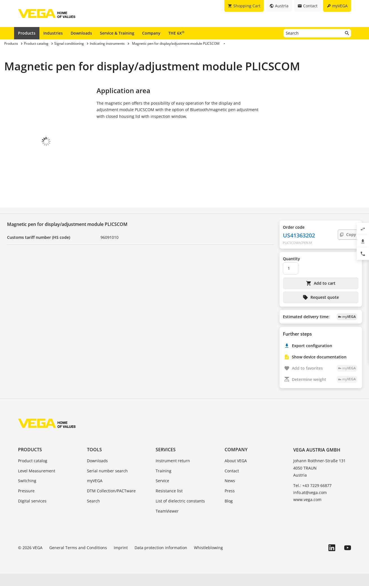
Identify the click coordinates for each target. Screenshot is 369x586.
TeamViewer (167, 523)
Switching (27, 493)
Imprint (121, 560)
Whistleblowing (208, 560)
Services (166, 462)
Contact (232, 483)
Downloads (81, 33)
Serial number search (107, 483)
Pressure (26, 503)
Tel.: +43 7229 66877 (312, 497)
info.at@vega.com (310, 505)
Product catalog (32, 473)
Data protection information (161, 560)
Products (26, 33)
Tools (94, 462)
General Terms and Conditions (78, 560)
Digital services (32, 513)
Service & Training (117, 33)
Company (151, 33)
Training (163, 483)
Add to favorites (324, 380)
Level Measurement (36, 483)
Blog (229, 513)
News (230, 493)
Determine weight (324, 391)
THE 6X (176, 33)
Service (162, 493)
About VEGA (236, 473)
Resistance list (169, 503)
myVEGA (94, 493)
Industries (53, 33)
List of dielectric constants (180, 513)
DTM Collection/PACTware (111, 503)
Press (230, 503)
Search (93, 513)
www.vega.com (307, 512)
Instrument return (173, 473)
